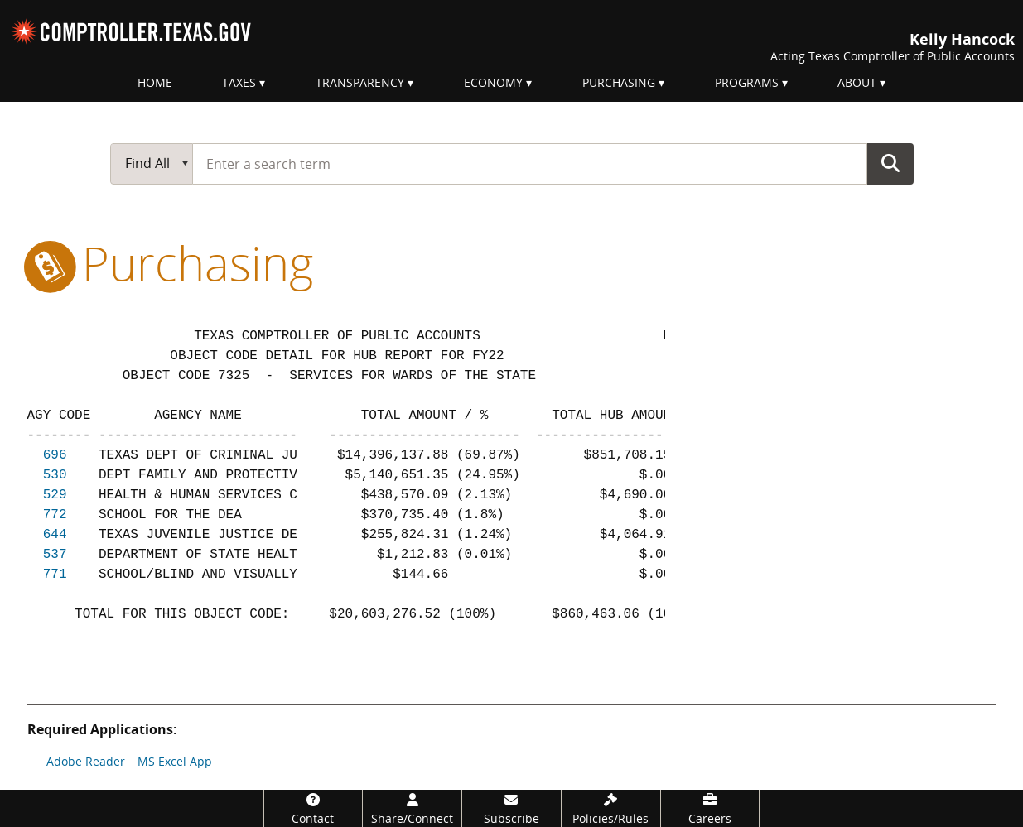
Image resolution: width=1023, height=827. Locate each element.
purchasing (170, 262)
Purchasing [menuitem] (618, 82)
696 (55, 455)
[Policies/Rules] (611, 808)
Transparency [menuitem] (360, 82)
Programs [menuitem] (747, 82)
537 (55, 555)
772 (55, 515)
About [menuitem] (856, 82)
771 (55, 574)
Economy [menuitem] (493, 82)
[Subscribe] (511, 808)
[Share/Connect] (412, 808)
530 (55, 475)
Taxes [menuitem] (239, 82)
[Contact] (313, 808)
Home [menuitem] (155, 82)
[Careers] (710, 808)
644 (55, 535)
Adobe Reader (85, 761)
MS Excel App (175, 761)
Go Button (890, 163)
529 (55, 495)
